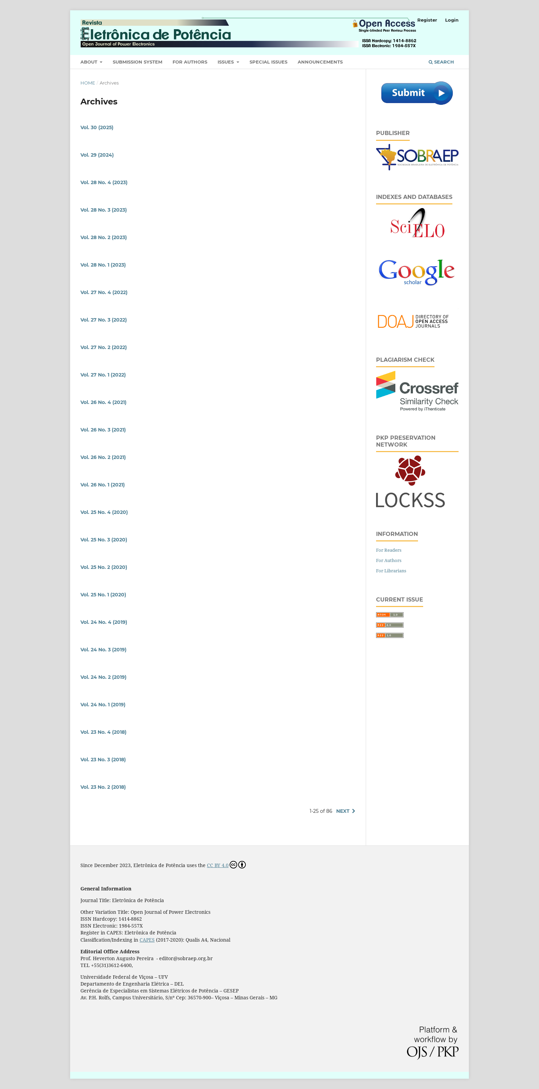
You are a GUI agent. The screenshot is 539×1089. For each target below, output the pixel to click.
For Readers (389, 550)
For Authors (190, 62)
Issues (226, 62)
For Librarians (391, 571)
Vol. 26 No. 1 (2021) (102, 485)
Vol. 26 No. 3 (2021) (103, 430)
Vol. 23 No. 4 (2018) (103, 732)
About (89, 62)
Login (452, 20)
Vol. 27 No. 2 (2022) (103, 347)
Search (441, 62)
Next (343, 811)
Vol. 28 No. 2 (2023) (103, 237)
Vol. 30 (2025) (96, 127)
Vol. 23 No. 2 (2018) (103, 787)
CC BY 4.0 (226, 864)
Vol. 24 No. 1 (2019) (102, 704)
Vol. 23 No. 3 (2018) (103, 759)
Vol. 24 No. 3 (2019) (103, 650)
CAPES (147, 939)
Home (87, 83)
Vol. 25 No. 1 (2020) (103, 595)
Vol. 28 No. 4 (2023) (104, 182)
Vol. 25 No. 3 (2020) (103, 540)
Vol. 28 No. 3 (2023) (103, 210)
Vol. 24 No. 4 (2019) (103, 622)
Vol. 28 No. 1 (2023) (103, 265)
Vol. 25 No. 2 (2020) (103, 567)
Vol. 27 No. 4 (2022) (104, 292)
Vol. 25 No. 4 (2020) (104, 512)
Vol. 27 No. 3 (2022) (103, 320)
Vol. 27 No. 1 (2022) (103, 375)
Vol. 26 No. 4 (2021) (103, 402)
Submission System (137, 62)
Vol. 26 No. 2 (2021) (103, 457)
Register (427, 20)
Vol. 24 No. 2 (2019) (103, 677)
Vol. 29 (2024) (97, 155)
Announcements (320, 62)
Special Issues (268, 62)
